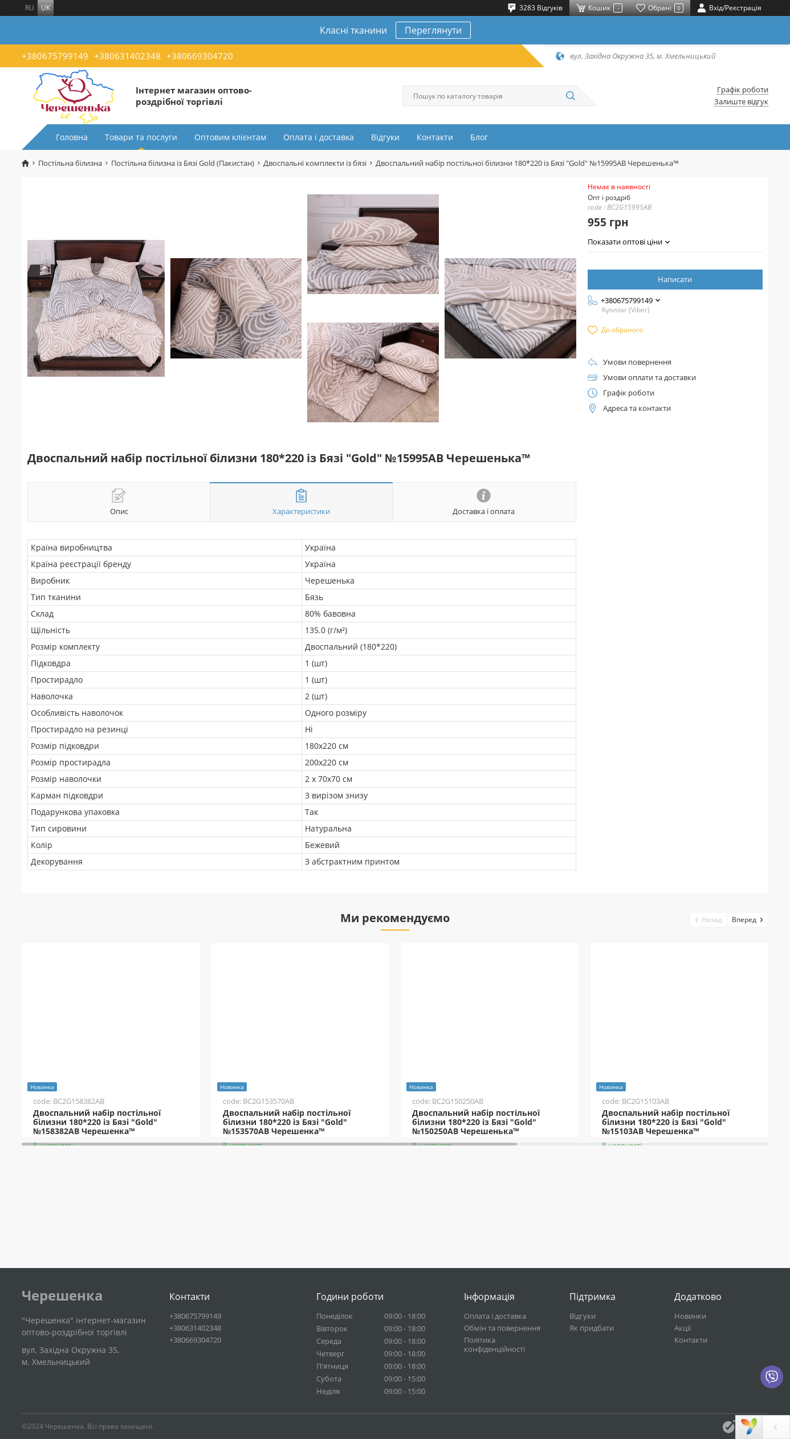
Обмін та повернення (502, 1327)
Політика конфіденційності (494, 1344)
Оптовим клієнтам (230, 137)
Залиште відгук (741, 102)
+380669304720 (199, 55)
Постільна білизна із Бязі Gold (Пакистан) (182, 163)
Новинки (690, 1315)
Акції (682, 1327)
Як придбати (591, 1327)
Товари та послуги (141, 137)
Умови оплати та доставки (649, 377)
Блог (479, 137)
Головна (72, 137)
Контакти (435, 137)
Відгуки (385, 137)
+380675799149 (55, 55)
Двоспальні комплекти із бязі (315, 163)
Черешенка (62, 1295)
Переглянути (433, 30)
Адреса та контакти (637, 408)
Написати (675, 279)
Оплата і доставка (318, 137)
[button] (708, 919)
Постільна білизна (70, 163)
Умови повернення (637, 362)
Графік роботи (742, 90)
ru (29, 8)
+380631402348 (127, 55)
